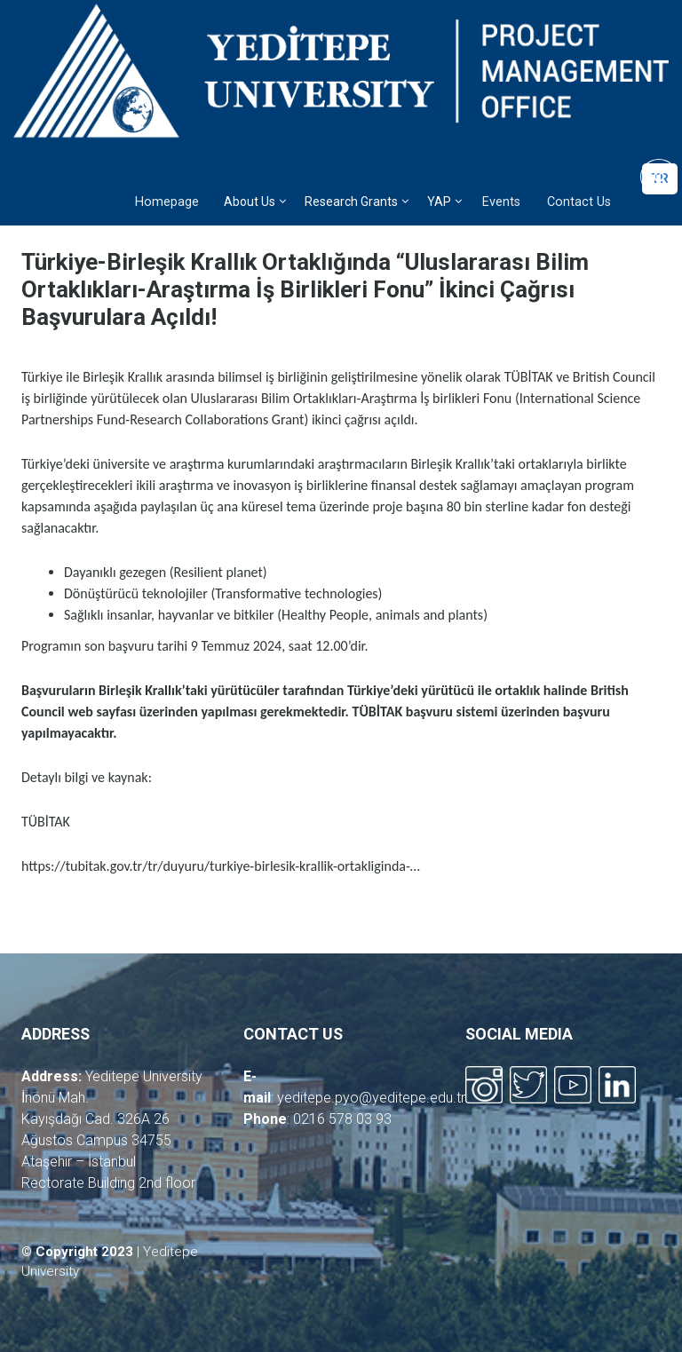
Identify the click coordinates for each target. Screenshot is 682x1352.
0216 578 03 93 (342, 1119)
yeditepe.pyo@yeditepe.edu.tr (371, 1097)
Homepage (167, 202)
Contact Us (579, 202)
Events (501, 202)
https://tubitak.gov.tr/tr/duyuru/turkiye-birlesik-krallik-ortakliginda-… (220, 866)
